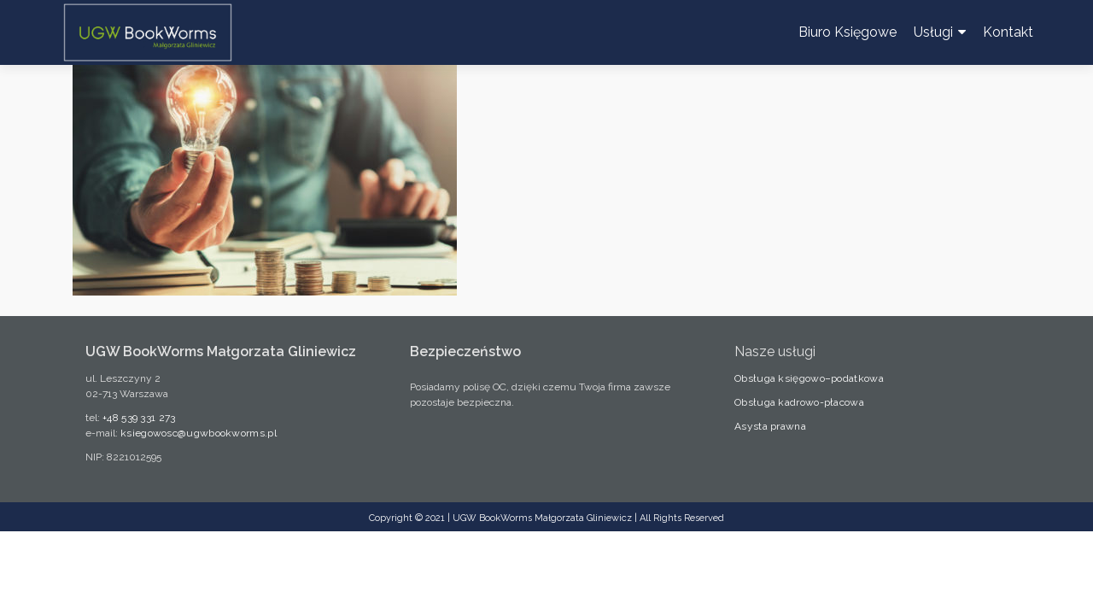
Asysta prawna (770, 426)
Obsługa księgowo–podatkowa (809, 378)
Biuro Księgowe (847, 32)
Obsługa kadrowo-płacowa (799, 402)
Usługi (933, 32)
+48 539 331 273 (139, 418)
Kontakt (1008, 32)
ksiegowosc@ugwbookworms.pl (198, 433)
